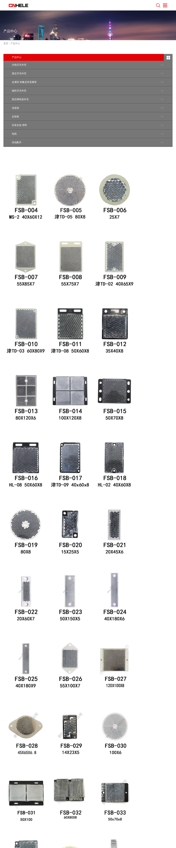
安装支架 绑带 (19, 125)
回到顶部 (159, 796)
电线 (14, 134)
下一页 (126, 759)
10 (108, 759)
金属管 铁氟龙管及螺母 (24, 82)
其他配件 (16, 142)
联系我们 (14, 797)
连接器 (15, 108)
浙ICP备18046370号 (75, 836)
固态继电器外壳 (20, 99)
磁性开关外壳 (19, 90)
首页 (5, 43)
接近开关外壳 (19, 73)
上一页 (48, 759)
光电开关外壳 (19, 65)
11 (116, 759)
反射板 (15, 116)
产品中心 (15, 43)
